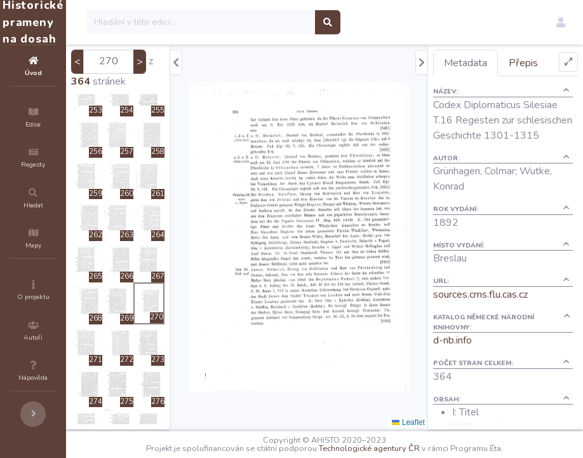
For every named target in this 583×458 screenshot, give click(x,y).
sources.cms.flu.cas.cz (503, 310)
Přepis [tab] (546, 63)
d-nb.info (475, 356)
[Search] (277, 22)
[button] (561, 22)
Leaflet (431, 422)
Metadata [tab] (488, 63)
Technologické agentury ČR (407, 448)
